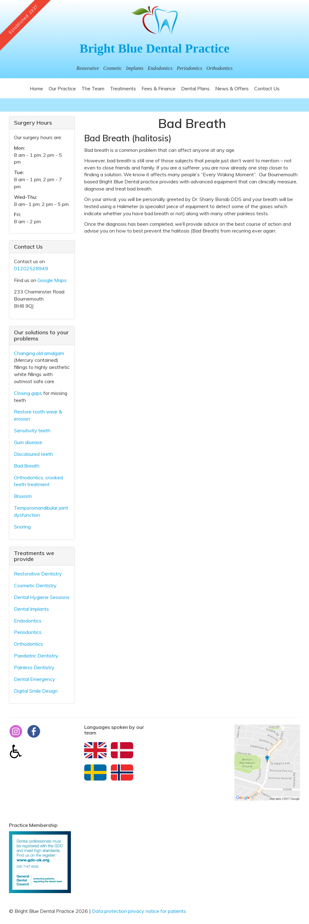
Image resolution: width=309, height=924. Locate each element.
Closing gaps (28, 393)
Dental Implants (31, 609)
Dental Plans (195, 88)
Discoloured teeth (33, 454)
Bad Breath (26, 466)
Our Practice (62, 88)
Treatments (123, 88)
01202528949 (31, 268)
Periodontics (27, 632)
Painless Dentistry (34, 667)
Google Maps (52, 280)
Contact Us (267, 88)
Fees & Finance (158, 88)
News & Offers (232, 88)
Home (36, 88)
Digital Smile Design (36, 691)
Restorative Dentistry (38, 574)
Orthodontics (28, 644)
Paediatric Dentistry (36, 655)
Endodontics (27, 621)
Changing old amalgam (39, 353)
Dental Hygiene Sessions (42, 597)
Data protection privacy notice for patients (139, 911)
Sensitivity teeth (32, 430)
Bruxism (23, 496)
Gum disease (28, 442)
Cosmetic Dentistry (35, 585)
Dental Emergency (34, 679)
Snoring (22, 527)
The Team (92, 88)
